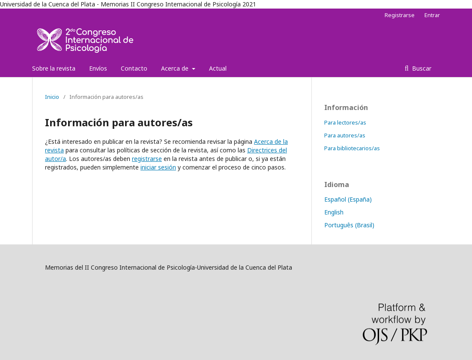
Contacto (134, 68)
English (334, 212)
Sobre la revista (53, 68)
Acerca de (175, 68)
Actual (218, 68)
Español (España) (348, 199)
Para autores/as (344, 135)
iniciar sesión (158, 167)
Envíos (98, 68)
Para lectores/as (345, 122)
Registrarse (400, 15)
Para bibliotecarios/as (352, 148)
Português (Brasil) (349, 225)
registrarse (147, 159)
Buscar (420, 68)
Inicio (52, 97)
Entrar (432, 15)
